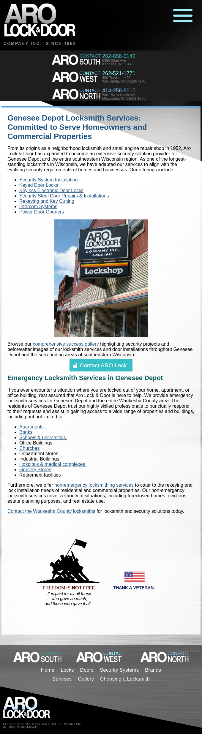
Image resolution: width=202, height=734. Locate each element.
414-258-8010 (118, 91)
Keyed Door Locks (38, 185)
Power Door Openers (41, 211)
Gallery (86, 679)
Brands (153, 670)
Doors (87, 670)
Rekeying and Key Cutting (46, 201)
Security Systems (119, 670)
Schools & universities (43, 437)
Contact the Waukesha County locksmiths (51, 511)
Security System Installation (48, 179)
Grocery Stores (35, 469)
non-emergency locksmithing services (94, 485)
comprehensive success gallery (66, 344)
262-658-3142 (118, 56)
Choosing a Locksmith (125, 679)
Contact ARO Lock (103, 365)
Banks (25, 432)
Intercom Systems (38, 206)
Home (47, 670)
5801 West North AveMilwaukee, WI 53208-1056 (123, 97)
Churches (29, 448)
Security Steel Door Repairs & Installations (64, 195)
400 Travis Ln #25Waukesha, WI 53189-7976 (123, 79)
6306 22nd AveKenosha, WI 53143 (117, 62)
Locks (67, 670)
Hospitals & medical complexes (52, 464)
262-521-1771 (118, 73)
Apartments (31, 426)
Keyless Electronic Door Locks (51, 190)
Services (62, 679)
